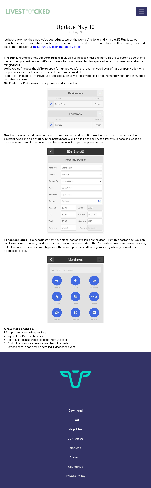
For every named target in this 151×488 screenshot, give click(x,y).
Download (75, 410)
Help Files (76, 429)
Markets (75, 448)
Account (75, 457)
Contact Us (76, 438)
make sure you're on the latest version (57, 46)
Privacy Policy (75, 476)
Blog (75, 419)
